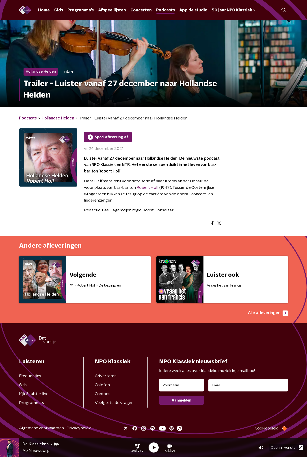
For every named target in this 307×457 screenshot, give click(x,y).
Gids (58, 10)
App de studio (193, 10)
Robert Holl (147, 188)
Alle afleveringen (268, 313)
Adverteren (106, 376)
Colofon (102, 385)
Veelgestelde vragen (114, 403)
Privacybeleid (79, 428)
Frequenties (30, 376)
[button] (137, 447)
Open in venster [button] (287, 447)
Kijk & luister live (33, 394)
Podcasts (165, 10)
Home (44, 10)
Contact (102, 394)
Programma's (80, 10)
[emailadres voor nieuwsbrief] (248, 385)
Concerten (141, 10)
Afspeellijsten (112, 10)
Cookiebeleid (267, 428)
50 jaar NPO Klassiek (234, 10)
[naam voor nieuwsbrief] (181, 385)
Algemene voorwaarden (41, 428)
